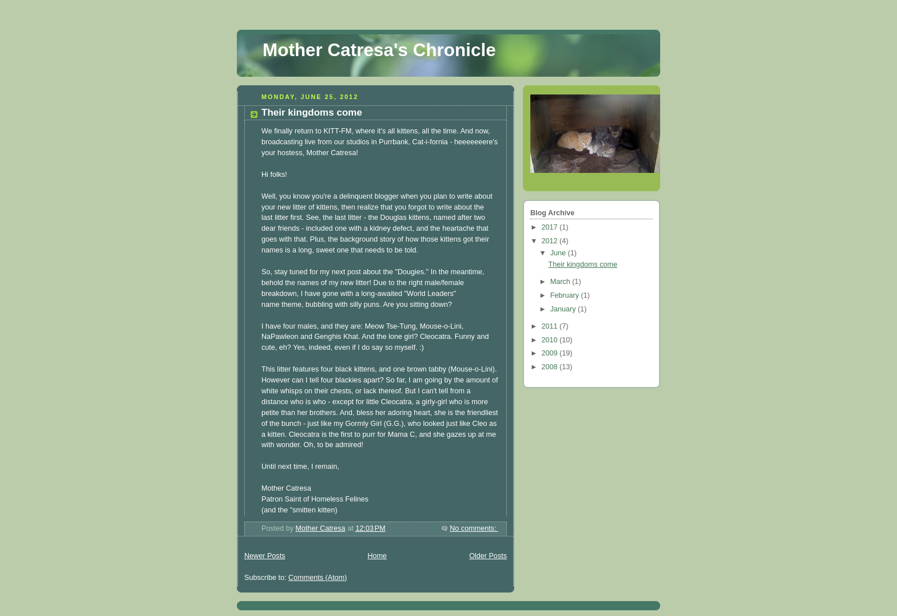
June (559, 253)
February (565, 295)
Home (377, 556)
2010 (551, 340)
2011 (551, 326)
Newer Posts (264, 556)
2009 (551, 353)
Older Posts (488, 556)
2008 (551, 367)
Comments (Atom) (317, 578)
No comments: (474, 528)
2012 (551, 241)
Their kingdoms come (311, 112)
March (561, 282)
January (564, 309)
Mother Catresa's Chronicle (379, 50)
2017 (551, 227)
